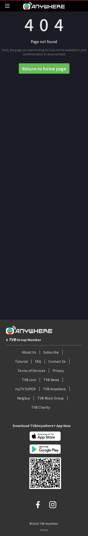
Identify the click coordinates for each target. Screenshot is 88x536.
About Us (29, 352)
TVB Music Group (50, 398)
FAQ (38, 361)
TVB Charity (40, 407)
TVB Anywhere (54, 389)
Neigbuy (23, 398)
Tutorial (21, 361)
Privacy (58, 370)
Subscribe (51, 352)
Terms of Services (31, 370)
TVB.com (29, 379)
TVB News (51, 379)
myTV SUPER (25, 389)
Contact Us (57, 361)
